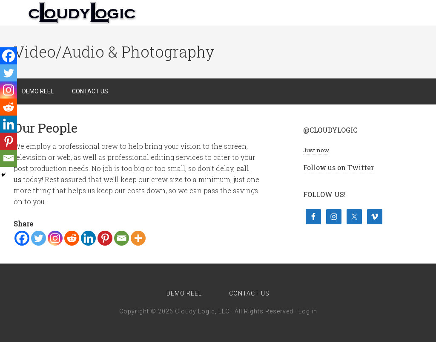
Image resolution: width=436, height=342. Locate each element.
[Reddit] (71, 238)
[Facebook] (21, 238)
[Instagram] (55, 238)
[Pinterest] (105, 238)
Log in (307, 311)
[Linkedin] (88, 238)
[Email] (121, 238)
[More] (138, 238)
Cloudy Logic (82, 13)
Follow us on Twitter (338, 167)
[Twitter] (38, 238)
